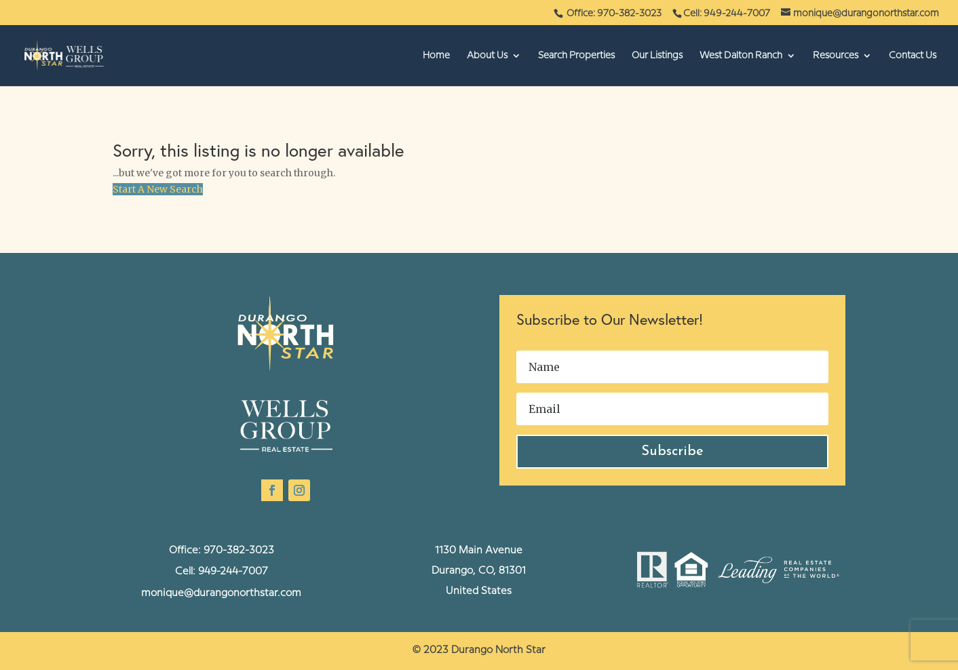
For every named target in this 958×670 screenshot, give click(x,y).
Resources (835, 55)
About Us (487, 55)
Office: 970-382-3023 (615, 13)
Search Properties (576, 55)
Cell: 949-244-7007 (726, 13)
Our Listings (657, 55)
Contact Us (912, 55)
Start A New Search (158, 189)
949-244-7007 (233, 571)
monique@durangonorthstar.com (221, 593)
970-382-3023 (239, 550)
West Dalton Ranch (741, 55)
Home (436, 55)
